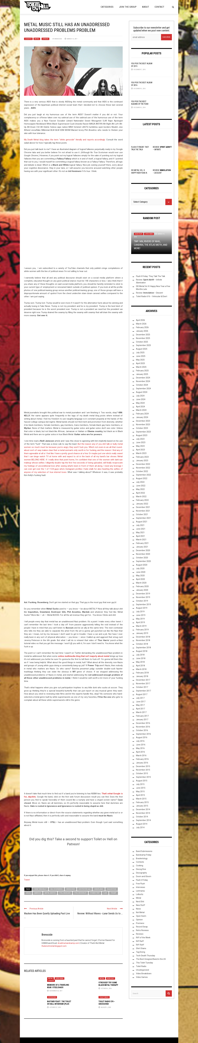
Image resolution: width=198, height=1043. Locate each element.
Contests (140, 862)
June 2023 (140, 442)
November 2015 (143, 770)
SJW (105, 893)
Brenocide (58, 39)
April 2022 (140, 493)
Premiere (140, 923)
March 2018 (141, 669)
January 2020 (142, 590)
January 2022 (142, 504)
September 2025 (143, 345)
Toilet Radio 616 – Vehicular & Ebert (151, 296)
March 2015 (141, 799)
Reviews (139, 934)
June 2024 (140, 399)
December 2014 (143, 809)
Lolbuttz (28, 39)
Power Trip (95, 893)
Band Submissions (144, 851)
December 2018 (143, 637)
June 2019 (140, 615)
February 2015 (142, 802)
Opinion (45, 39)
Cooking (139, 865)
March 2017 (141, 712)
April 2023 (140, 450)
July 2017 (140, 698)
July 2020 (140, 568)
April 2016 (140, 752)
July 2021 (140, 525)
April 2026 (140, 320)
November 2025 (143, 338)
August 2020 (141, 565)
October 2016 (142, 730)
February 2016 (142, 759)
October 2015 (142, 773)
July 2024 (140, 396)
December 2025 (143, 334)
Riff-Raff (140, 945)
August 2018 (141, 651)
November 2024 (143, 381)
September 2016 (143, 734)
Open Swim (59, 978)
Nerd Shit (110, 978)
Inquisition (111, 889)
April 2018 (140, 665)
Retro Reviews (142, 930)
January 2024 (142, 417)
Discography (141, 873)
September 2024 (143, 388)
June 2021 (140, 529)
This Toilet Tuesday (144, 963)
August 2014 (141, 824)
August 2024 (141, 392)
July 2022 (140, 482)
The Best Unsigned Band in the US (151, 959)
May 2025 (140, 360)
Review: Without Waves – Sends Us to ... (100, 913)
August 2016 (141, 737)
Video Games (142, 977)
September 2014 (143, 820)
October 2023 (142, 428)
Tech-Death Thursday (145, 955)
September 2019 (143, 604)
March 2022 (141, 496)
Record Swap (142, 927)
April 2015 (140, 795)
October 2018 (142, 644)
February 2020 (142, 586)
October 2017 (142, 687)
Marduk (37, 893)
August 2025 (141, 349)
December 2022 (143, 464)
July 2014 (140, 827)
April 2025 (140, 363)
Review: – (149, 293)
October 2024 (142, 385)
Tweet (27, 879)
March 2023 (141, 453)
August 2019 (141, 608)
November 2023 (143, 424)
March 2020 (141, 583)
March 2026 (141, 324)
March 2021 (141, 539)
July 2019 (140, 611)
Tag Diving (140, 952)
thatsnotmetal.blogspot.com (54, 946)
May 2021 (140, 532)
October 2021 (142, 514)
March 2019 (141, 626)
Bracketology (142, 858)
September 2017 (143, 691)
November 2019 (143, 597)
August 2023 (141, 435)
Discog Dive (141, 869)
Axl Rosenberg (56, 889)
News (138, 909)
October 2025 (142, 342)
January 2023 (142, 460)
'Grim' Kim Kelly (40, 889)
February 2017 (142, 716)
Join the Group (128, 7)
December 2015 (143, 766)
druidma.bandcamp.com (68, 943)
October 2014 (142, 817)
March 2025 (141, 367)
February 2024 (142, 414)
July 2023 (140, 439)
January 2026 (142, 331)
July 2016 (140, 741)
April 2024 (140, 406)
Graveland (98, 889)
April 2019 (140, 622)
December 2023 (143, 421)
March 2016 (141, 755)
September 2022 (143, 475)
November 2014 (143, 813)
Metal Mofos (50, 893)
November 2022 (143, 468)
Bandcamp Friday (143, 855)
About (145, 7)
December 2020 (143, 550)
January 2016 (142, 763)
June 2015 (140, 788)
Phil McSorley (80, 893)
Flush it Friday (142, 880)
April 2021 (140, 536)
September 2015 (143, 777)
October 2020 (142, 558)
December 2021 (143, 507)
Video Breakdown (143, 973)
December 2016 (143, 723)
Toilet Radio (104, 997)
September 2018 (143, 647)
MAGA (28, 893)
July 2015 (140, 784)
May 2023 (140, 446)
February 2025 (142, 370)
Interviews (52, 997)
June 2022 (140, 486)
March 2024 (141, 410)
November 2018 (143, 640)
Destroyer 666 (84, 889)
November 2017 (143, 683)
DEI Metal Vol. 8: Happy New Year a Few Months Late (139, 172)
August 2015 (141, 781)
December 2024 (143, 378)
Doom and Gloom (143, 876)
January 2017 (142, 719)
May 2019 (140, 619)
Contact (159, 7)
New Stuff (138, 234)
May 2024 (140, 403)
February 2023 (142, 457)
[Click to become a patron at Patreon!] (73, 859)
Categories (107, 7)
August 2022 (141, 478)
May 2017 (140, 705)
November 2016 (143, 727)
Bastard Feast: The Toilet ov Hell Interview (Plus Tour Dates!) (59, 1004)
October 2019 (142, 601)
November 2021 (143, 511)
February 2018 (142, 673)
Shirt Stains (141, 948)
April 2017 (140, 709)
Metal (37, 39)
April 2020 (140, 579)
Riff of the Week (143, 937)
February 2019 (142, 629)
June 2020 (140, 572)
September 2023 (143, 432)
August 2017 (141, 694)
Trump (113, 893)
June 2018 (140, 658)
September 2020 (143, 561)
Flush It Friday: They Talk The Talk (150, 276)
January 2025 (142, 374)
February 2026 (142, 327)
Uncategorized (142, 970)
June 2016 (140, 745)
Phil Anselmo (65, 893)
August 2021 (141, 522)
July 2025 (140, 352)
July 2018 (140, 655)
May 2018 (140, 662)
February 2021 (142, 543)
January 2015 (142, 806)
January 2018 (142, 676)
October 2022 (142, 471)
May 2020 (140, 575)
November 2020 (143, 554)
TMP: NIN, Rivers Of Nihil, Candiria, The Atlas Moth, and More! (150, 245)
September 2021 (143, 518)
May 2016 (140, 748)
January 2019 (142, 633)
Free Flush (140, 884)
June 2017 (140, 701)
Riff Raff (140, 941)
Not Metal (140, 912)
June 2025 (140, 356)
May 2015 (140, 791)
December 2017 (143, 680)
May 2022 (140, 489)
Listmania (140, 891)
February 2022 (142, 500)
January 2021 (142, 547)
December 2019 (143, 594)
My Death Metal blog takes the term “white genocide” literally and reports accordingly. (65, 139)
